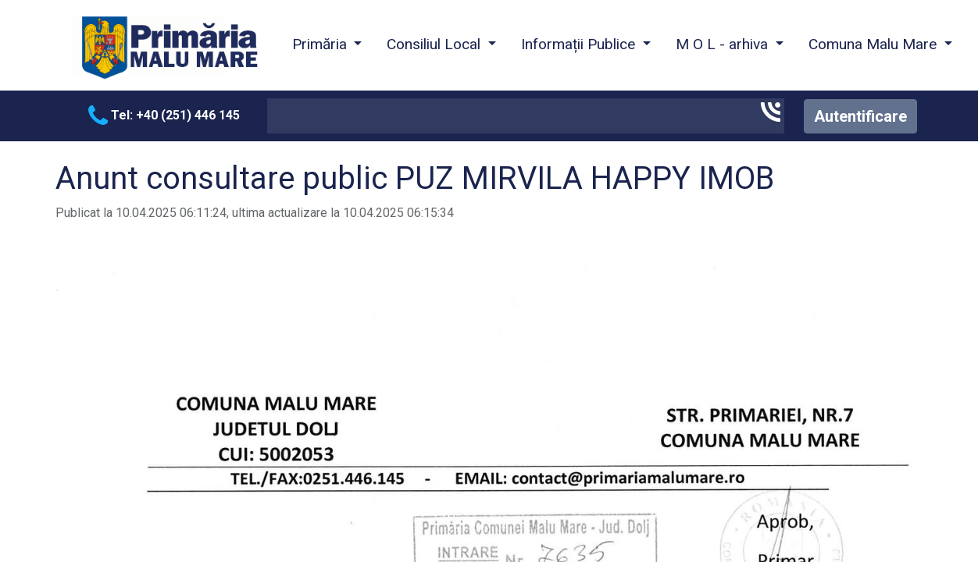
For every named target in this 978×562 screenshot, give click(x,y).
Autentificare (860, 116)
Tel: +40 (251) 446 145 (164, 115)
